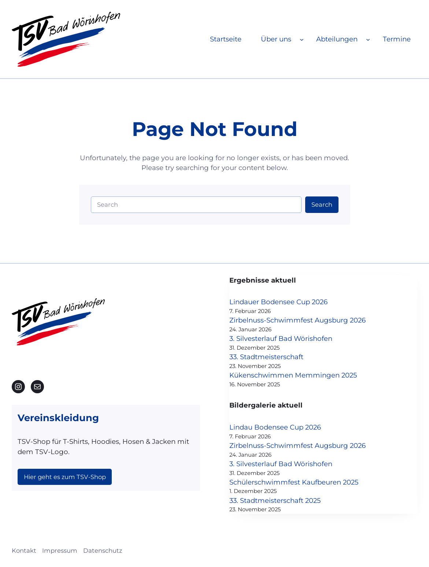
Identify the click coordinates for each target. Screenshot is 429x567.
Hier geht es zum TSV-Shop (65, 477)
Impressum (59, 550)
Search (321, 204)
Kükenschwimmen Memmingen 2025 (293, 375)
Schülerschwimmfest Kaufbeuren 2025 (293, 482)
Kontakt (24, 550)
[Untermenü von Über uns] (302, 39)
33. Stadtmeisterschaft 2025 (275, 500)
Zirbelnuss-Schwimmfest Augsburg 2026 (297, 320)
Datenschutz (102, 550)
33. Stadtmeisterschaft (266, 357)
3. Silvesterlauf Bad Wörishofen (280, 338)
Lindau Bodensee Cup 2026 (275, 427)
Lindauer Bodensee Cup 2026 (278, 302)
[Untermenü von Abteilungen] (368, 39)
